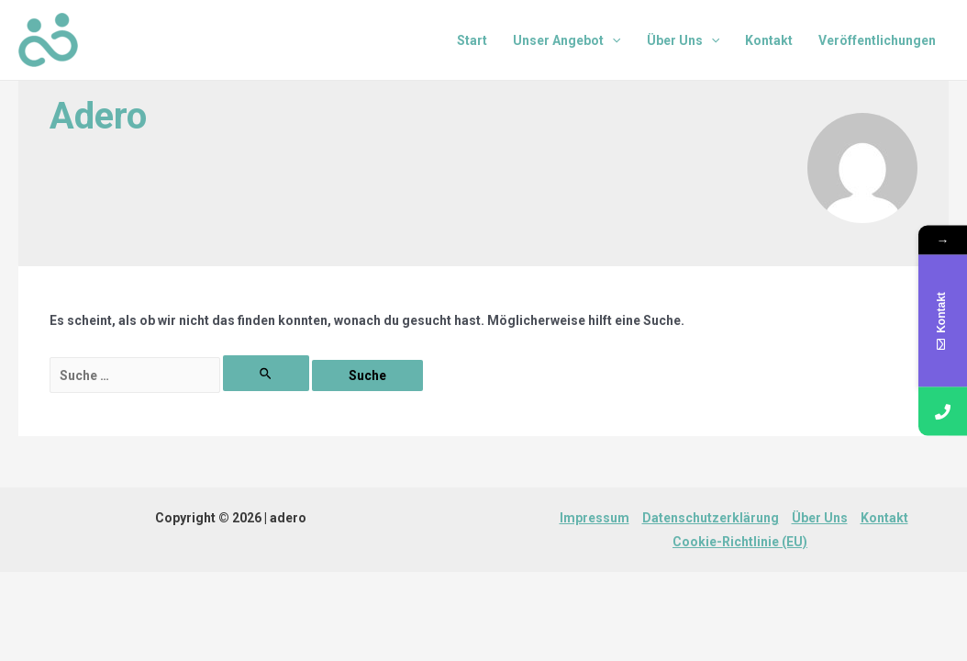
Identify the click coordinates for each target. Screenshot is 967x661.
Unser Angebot (566, 40)
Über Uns (683, 40)
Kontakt (769, 40)
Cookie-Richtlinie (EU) (739, 541)
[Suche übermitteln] (266, 373)
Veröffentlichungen (877, 40)
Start (472, 40)
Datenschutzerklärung (710, 517)
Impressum (594, 517)
